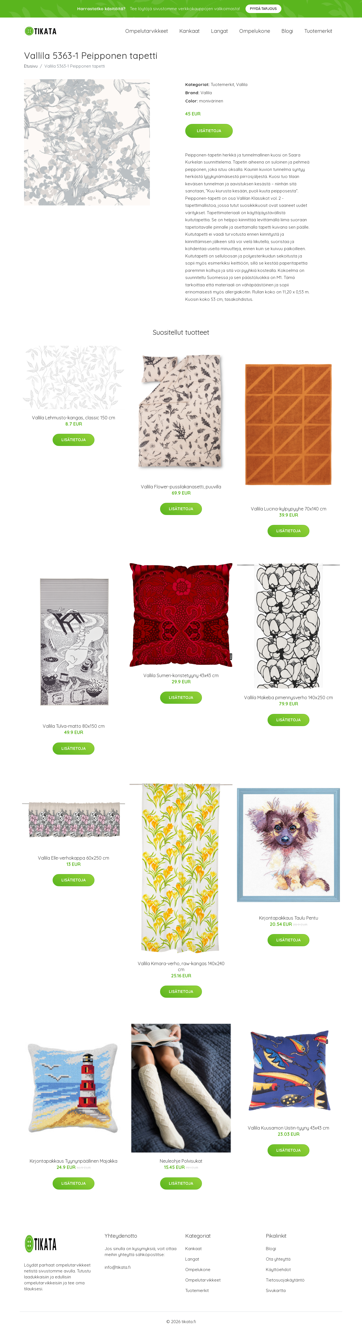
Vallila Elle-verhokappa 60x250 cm (73, 863)
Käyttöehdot (278, 1275)
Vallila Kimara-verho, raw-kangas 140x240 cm (181, 972)
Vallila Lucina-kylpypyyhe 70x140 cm (288, 514)
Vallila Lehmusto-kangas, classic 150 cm (73, 423)
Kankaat (189, 34)
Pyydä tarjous (263, 9)
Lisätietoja (209, 136)
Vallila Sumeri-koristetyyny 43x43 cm (181, 681)
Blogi (287, 34)
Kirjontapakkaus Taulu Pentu (288, 923)
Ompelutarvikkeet (146, 34)
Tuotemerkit (318, 34)
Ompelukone (254, 34)
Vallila (241, 90)
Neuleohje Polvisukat (181, 1166)
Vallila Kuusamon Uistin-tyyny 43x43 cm (288, 1133)
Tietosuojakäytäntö (285, 1285)
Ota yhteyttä (278, 1264)
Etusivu (31, 71)
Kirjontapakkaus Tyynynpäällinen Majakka (73, 1166)
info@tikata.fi (118, 1273)
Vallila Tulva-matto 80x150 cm (74, 732)
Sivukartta (276, 1296)
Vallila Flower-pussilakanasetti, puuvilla (181, 492)
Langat (219, 34)
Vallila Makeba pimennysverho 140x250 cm (288, 703)
